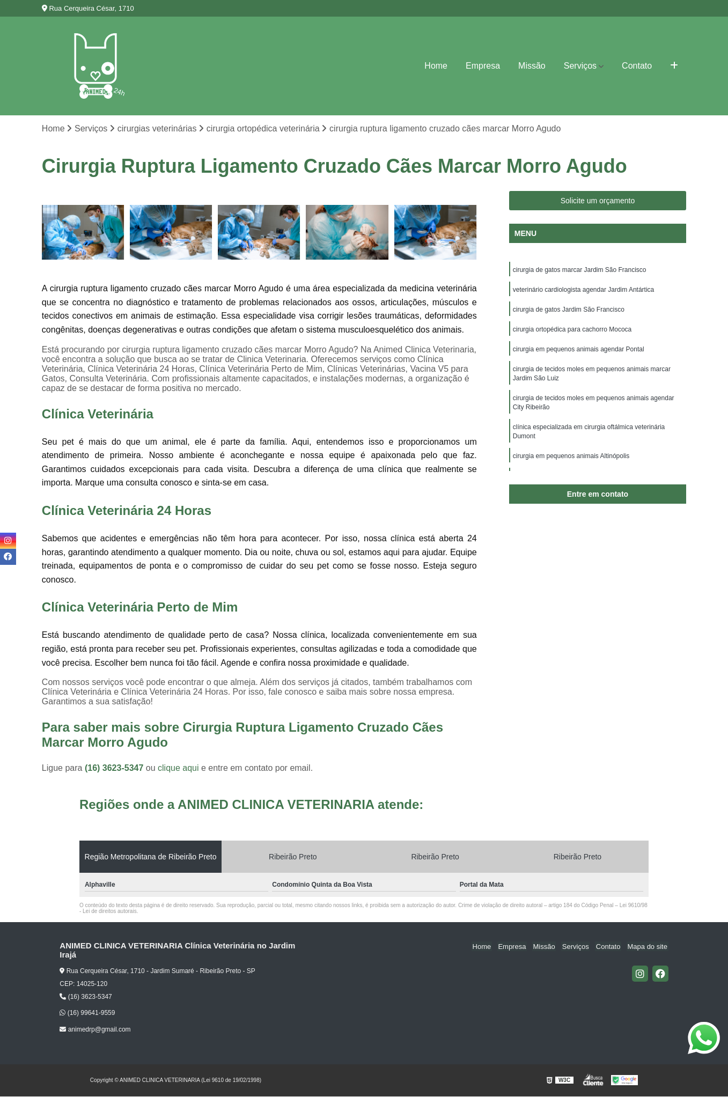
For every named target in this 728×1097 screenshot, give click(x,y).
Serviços (580, 65)
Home (435, 65)
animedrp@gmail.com (95, 1030)
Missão (532, 65)
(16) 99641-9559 (87, 1013)
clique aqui (178, 768)
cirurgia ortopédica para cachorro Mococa (572, 331)
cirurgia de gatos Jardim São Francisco (568, 311)
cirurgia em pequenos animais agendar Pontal (578, 352)
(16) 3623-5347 (115, 768)
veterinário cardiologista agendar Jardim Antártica (583, 291)
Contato (637, 65)
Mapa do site (648, 947)
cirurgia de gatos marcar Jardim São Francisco (579, 270)
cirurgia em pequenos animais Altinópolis (571, 462)
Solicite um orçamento (598, 201)
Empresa (483, 65)
